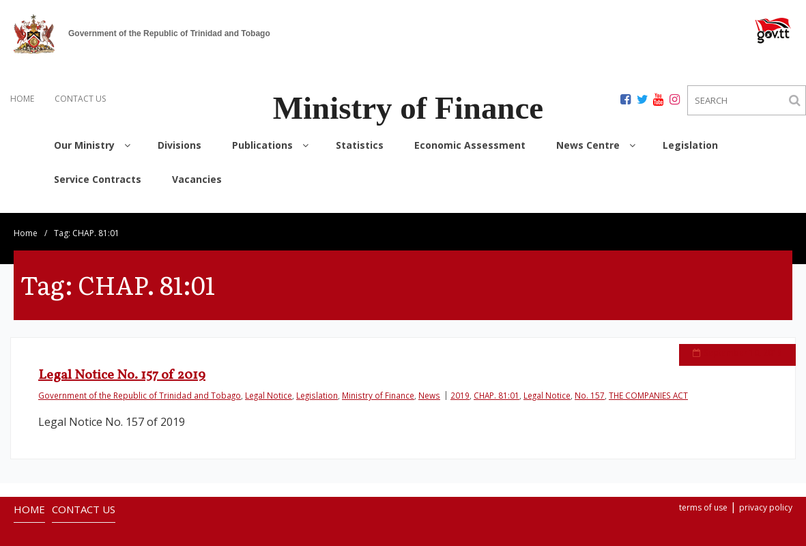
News (429, 383)
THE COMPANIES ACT (648, 383)
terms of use (703, 496)
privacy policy (765, 496)
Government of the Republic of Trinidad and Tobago (139, 383)
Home (26, 221)
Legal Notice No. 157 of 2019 (121, 363)
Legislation (317, 383)
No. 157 (590, 383)
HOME (22, 98)
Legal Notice (268, 383)
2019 (460, 383)
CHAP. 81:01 (496, 383)
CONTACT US (80, 98)
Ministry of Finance (378, 383)
